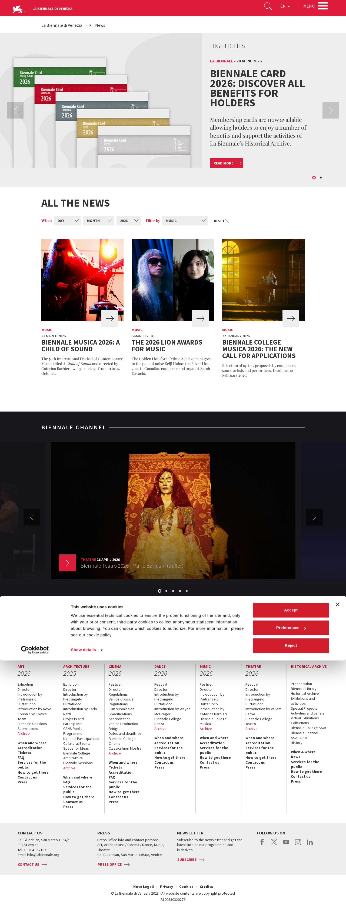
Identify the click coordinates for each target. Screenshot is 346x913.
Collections (300, 722)
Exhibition (25, 684)
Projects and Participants (73, 721)
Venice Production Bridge (123, 726)
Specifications (120, 714)
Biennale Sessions (32, 723)
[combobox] (67, 220)
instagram (298, 845)
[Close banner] (338, 857)
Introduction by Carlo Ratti (80, 711)
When (46, 221)
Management (76, 634)
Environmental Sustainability (207, 634)
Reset (222, 220)
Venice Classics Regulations (121, 701)
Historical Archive (305, 693)
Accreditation (30, 747)
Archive (24, 733)
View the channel (279, 600)
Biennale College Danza (167, 721)
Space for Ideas (76, 748)
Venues (112, 634)
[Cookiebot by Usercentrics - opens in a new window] (35, 902)
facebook (262, 845)
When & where (303, 751)
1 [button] (314, 178)
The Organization (48, 634)
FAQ (21, 757)
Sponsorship (132, 634)
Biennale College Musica (213, 721)
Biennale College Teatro (258, 721)
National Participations (81, 738)
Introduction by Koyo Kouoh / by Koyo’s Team (34, 713)
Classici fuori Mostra (125, 748)
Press (23, 782)
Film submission (121, 708)
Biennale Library (304, 688)
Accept (291, 862)
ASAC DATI (299, 737)
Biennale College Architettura (76, 755)
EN (278, 9)
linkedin (309, 845)
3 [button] (173, 591)
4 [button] (180, 591)
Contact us (302, 634)
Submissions (28, 728)
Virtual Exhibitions (305, 718)
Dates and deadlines (125, 733)
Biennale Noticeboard (163, 634)
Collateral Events (77, 743)
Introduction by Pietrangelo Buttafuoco (30, 699)
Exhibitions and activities (303, 701)
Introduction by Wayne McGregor (172, 711)
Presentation (301, 683)
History (96, 634)
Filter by (153, 221)
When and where (32, 742)
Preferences (291, 880)
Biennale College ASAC (309, 727)
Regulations (118, 694)
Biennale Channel (304, 732)
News (295, 756)
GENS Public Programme (72, 731)
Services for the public (32, 765)
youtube (286, 845)
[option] (173, 109)
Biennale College (276, 634)
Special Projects (304, 708)
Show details (83, 902)
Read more (223, 163)
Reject (291, 898)
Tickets (24, 752)
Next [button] (330, 110)
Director (24, 689)
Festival (115, 684)
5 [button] (187, 591)
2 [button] (321, 178)
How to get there (33, 772)
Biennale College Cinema (122, 741)
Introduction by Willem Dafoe (263, 711)
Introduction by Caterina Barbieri (213, 711)
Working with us (247, 634)
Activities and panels (307, 713)
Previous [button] (15, 110)
